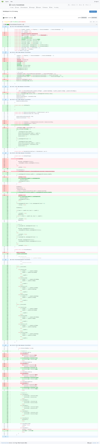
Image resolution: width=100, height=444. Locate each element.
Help (11, 1)
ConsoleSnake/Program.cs (16, 24)
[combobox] (90, 22)
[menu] (96, 22)
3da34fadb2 (94, 17)
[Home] (2, 1)
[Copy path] (23, 24)
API (97, 442)
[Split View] (93, 22)
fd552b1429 (83, 17)
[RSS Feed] (68, 5)
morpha (13, 5)
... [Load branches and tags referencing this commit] (3, 14)
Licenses (94, 442)
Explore (6, 1)
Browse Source (93, 11)
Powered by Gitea (5, 442)
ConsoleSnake (20, 5)
